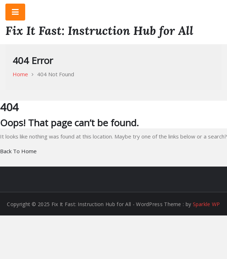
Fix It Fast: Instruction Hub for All (99, 30)
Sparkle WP (206, 204)
